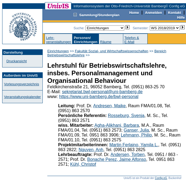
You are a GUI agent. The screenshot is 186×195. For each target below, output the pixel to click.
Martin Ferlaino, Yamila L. (133, 144)
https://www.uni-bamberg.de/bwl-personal (98, 96)
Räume (105, 42)
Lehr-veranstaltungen (58, 40)
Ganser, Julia (136, 130)
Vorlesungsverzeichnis (21, 84)
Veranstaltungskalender (22, 97)
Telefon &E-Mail (131, 40)
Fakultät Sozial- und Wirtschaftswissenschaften (111, 51)
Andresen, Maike (109, 105)
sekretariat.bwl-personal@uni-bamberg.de (102, 91)
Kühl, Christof (83, 164)
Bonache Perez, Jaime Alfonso (116, 159)
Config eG (161, 178)
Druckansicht (16, 61)
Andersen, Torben (128, 154)
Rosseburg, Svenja (126, 115)
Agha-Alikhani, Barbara (116, 125)
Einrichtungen (58, 51)
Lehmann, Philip (136, 135)
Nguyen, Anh (91, 149)
